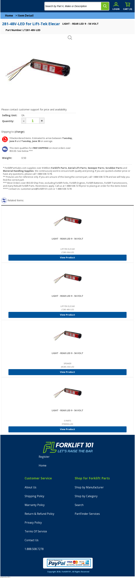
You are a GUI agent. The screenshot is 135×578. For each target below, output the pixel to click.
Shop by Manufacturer (89, 487)
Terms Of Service (36, 531)
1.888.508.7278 (34, 549)
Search (79, 505)
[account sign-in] (116, 6)
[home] (17, 6)
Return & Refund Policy (39, 514)
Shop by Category (86, 496)
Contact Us (31, 540)
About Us (30, 487)
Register (44, 457)
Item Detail (26, 15)
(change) (19, 131)
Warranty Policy (35, 505)
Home (9, 15)
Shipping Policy (34, 496)
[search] (105, 6)
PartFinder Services (87, 514)
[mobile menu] (5, 6)
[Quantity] (32, 121)
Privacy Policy (33, 522)
